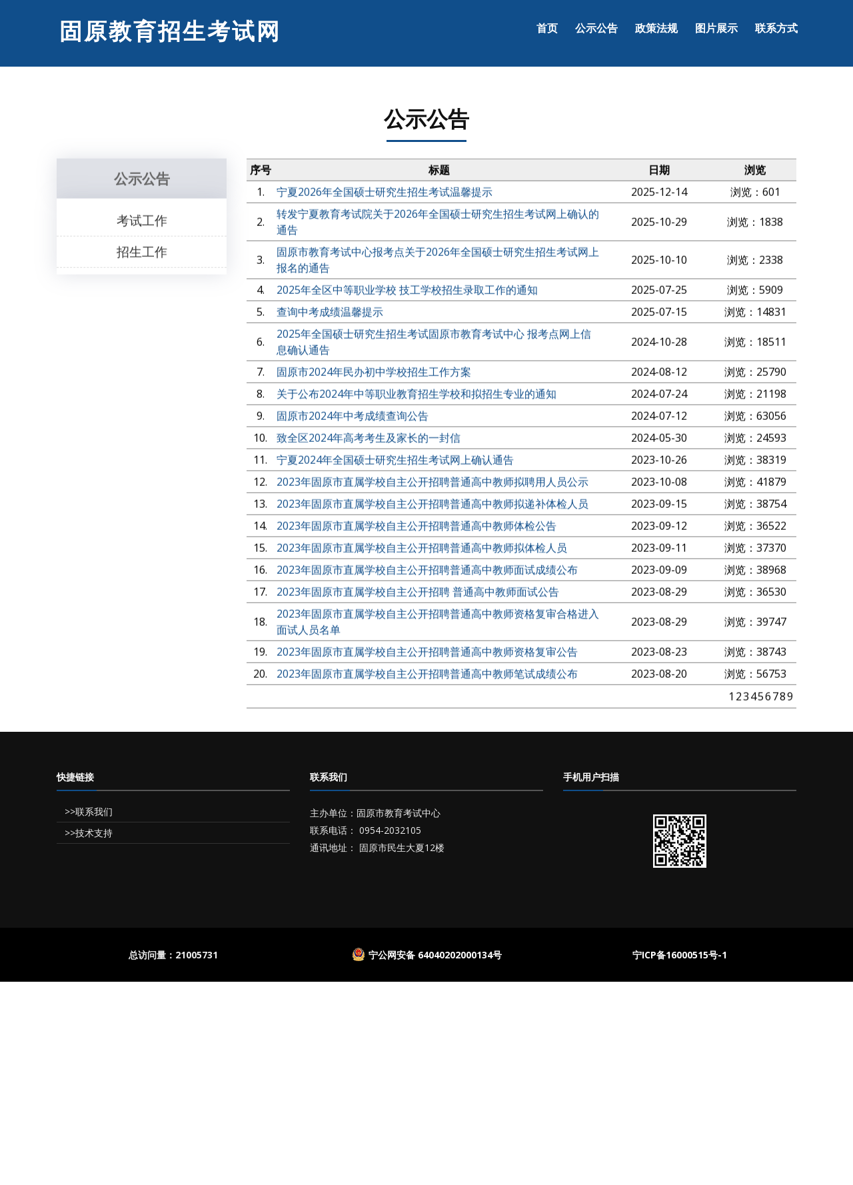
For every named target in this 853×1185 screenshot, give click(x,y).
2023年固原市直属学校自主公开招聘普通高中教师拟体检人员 (422, 550)
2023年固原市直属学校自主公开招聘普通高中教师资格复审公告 (427, 654)
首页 (547, 28)
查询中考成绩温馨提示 (330, 314)
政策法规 (656, 28)
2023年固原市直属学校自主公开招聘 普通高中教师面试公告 (418, 594)
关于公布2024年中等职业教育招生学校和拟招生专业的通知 (416, 396)
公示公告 (596, 28)
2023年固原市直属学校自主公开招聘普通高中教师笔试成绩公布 (427, 676)
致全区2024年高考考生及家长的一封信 (368, 440)
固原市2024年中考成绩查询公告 (352, 418)
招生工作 (142, 254)
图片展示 (716, 28)
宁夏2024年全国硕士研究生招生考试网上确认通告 (395, 462)
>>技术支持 (87, 832)
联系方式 (776, 28)
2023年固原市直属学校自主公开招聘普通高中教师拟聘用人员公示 (432, 484)
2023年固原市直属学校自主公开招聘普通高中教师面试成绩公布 (427, 572)
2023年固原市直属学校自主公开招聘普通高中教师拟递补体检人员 (432, 506)
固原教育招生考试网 (170, 31)
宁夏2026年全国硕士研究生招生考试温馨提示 (384, 194)
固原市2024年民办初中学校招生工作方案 (374, 374)
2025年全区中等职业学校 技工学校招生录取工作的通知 (407, 292)
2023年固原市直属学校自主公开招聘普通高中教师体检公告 (416, 528)
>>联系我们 (87, 811)
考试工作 (142, 223)
